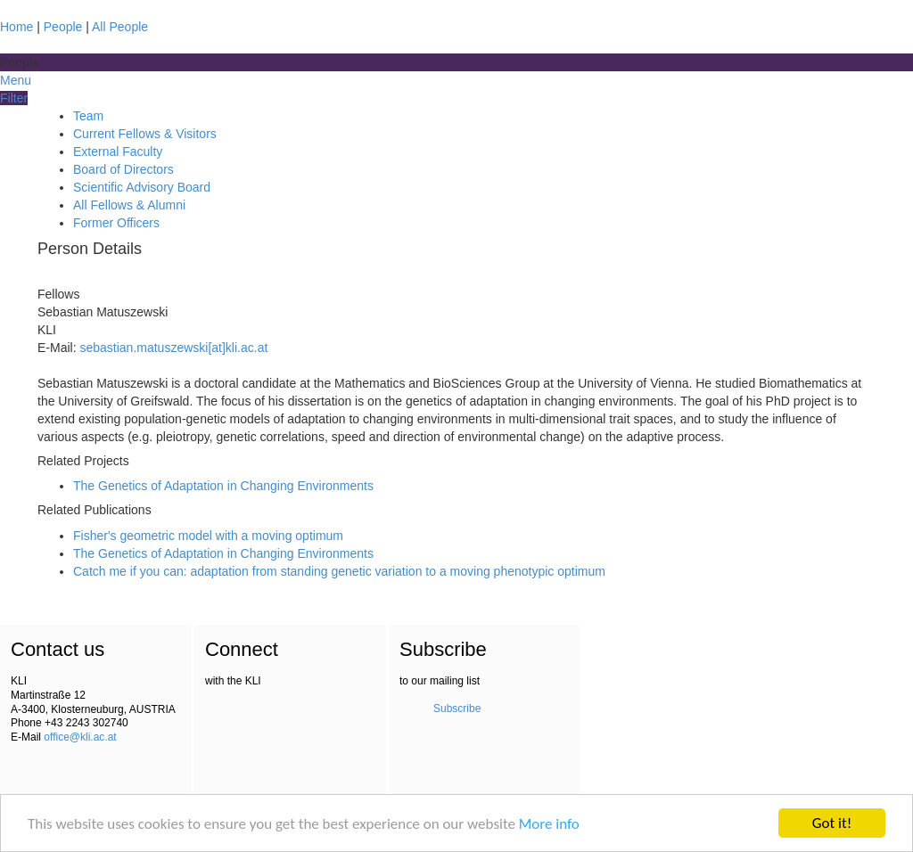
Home (16, 27)
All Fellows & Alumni (129, 205)
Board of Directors (123, 169)
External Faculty (117, 151)
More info (549, 824)
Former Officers (116, 223)
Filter (14, 98)
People (63, 27)
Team (88, 116)
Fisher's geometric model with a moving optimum (208, 535)
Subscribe (457, 708)
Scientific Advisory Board (141, 187)
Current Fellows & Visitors (145, 134)
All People (120, 27)
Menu (15, 80)
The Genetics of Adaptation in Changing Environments (223, 486)
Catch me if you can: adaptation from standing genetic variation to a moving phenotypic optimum (339, 571)
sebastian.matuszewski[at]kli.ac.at (173, 347)
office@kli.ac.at (80, 737)
